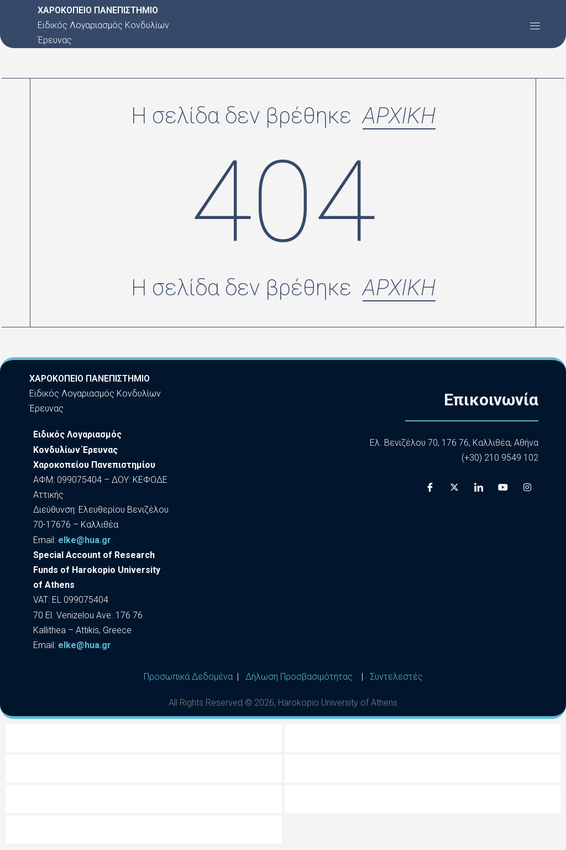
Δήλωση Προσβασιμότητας (299, 677)
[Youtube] (503, 488)
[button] (535, 25)
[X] (454, 488)
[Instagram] (527, 488)
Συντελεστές (396, 677)
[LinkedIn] (478, 488)
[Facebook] (430, 488)
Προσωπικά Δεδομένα (188, 677)
